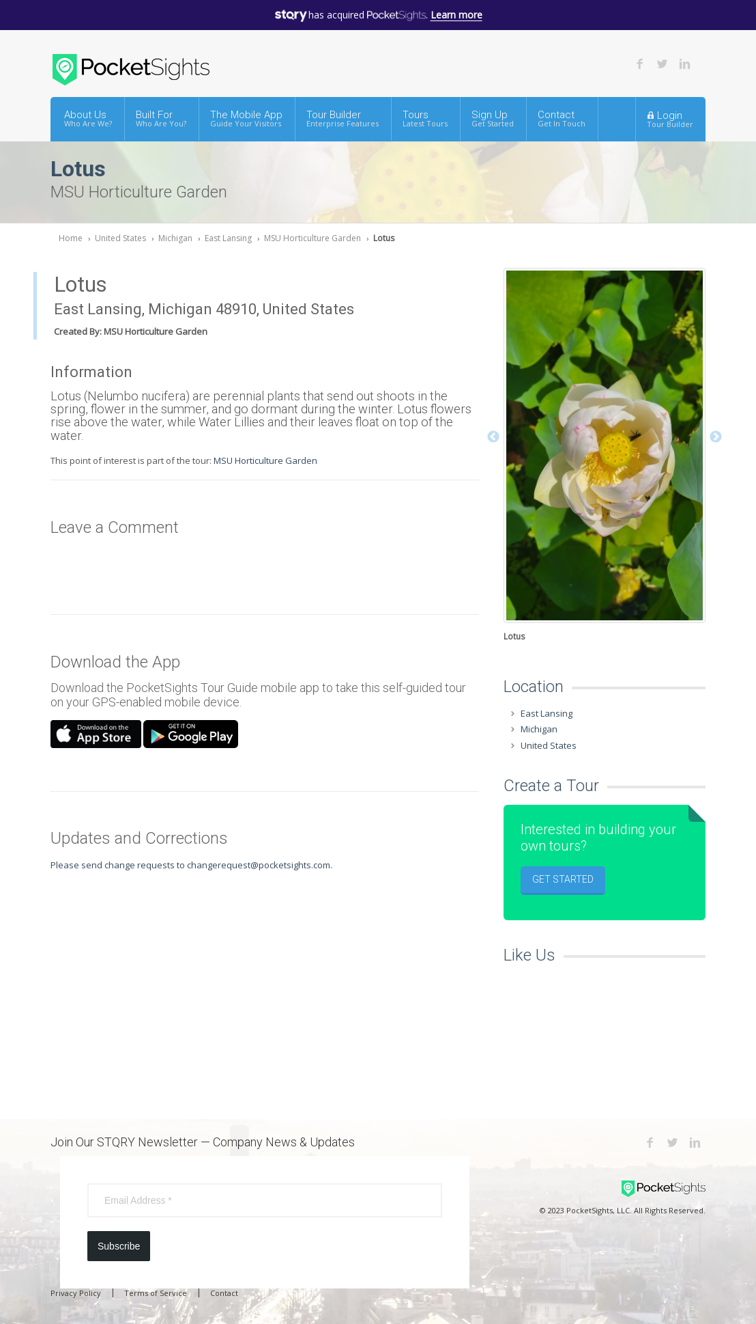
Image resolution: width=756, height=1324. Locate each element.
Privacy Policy (75, 1293)
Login (670, 119)
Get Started (563, 879)
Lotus (383, 238)
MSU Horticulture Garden (312, 238)
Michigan (175, 238)
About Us (88, 118)
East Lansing (228, 238)
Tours (425, 118)
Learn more (456, 14)
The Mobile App (246, 118)
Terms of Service (155, 1293)
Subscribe (119, 1246)
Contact (561, 118)
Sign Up (492, 118)
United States (120, 238)
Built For (161, 118)
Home (71, 238)
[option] (605, 456)
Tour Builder (342, 118)
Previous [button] (493, 437)
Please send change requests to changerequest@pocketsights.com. (191, 865)
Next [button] (716, 437)
